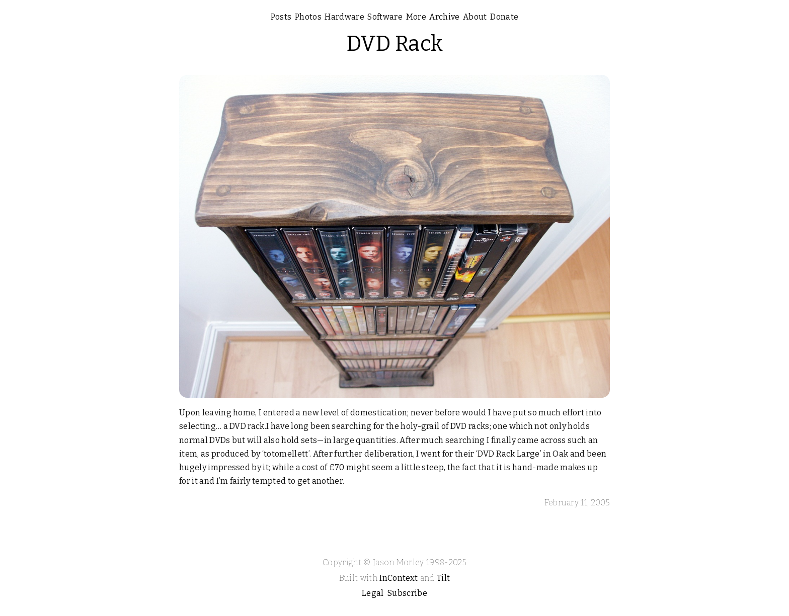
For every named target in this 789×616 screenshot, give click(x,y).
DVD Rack (394, 43)
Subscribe (407, 593)
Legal (373, 593)
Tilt (443, 578)
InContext (398, 578)
